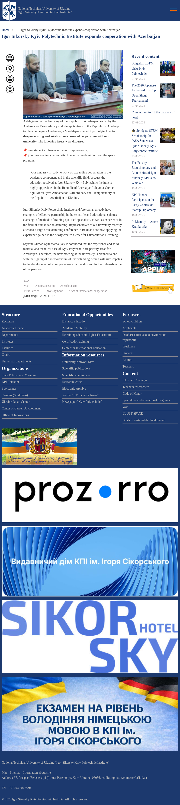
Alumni (127, 360)
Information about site (37, 772)
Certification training (75, 341)
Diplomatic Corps (45, 285)
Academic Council (13, 328)
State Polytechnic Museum (19, 375)
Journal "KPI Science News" (80, 395)
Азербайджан (68, 285)
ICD (26, 280)
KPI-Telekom (10, 382)
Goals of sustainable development (144, 420)
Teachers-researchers (136, 387)
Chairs (6, 354)
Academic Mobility (74, 328)
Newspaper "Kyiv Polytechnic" (82, 401)
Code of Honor (132, 393)
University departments (16, 361)
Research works (72, 382)
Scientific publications (76, 368)
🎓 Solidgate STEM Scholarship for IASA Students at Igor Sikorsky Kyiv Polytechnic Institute (145, 141)
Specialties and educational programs (146, 400)
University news (53, 291)
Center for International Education (84, 348)
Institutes (7, 341)
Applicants (129, 328)
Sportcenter (9, 388)
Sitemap (15, 772)
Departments (10, 335)
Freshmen (129, 346)
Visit (26, 285)
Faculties (7, 348)
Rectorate (8, 321)
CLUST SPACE (133, 413)
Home (5, 30)
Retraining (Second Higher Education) (86, 335)
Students (128, 353)
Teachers (128, 366)
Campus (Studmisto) (15, 395)
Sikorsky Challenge (135, 380)
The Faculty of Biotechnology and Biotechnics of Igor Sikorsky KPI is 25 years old (144, 173)
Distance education (74, 321)
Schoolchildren (132, 321)
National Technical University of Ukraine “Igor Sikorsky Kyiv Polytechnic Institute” (45, 10)
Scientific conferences (76, 375)
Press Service (31, 291)
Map (5, 772)
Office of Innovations (15, 415)
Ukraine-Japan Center (15, 401)
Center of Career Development (21, 408)
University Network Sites (78, 362)
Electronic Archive (74, 388)
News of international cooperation (87, 291)
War (125, 407)
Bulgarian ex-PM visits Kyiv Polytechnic (142, 68)
